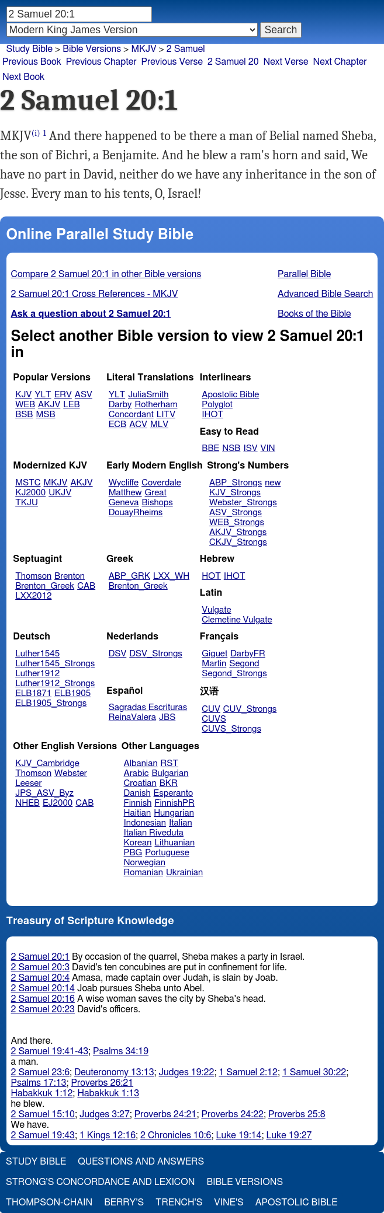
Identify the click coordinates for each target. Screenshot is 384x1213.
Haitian (137, 813)
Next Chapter (339, 62)
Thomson (33, 576)
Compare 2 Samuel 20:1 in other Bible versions (106, 274)
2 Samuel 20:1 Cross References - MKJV (94, 294)
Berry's (124, 1202)
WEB (25, 404)
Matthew (125, 492)
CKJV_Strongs (238, 542)
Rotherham (155, 404)
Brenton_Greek (44, 586)
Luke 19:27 (289, 1135)
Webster (70, 773)
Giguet (214, 653)
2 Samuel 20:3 (40, 967)
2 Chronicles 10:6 (175, 1135)
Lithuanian (174, 842)
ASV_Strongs (235, 512)
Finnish (138, 803)
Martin (214, 663)
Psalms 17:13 (39, 1083)
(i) (36, 133)
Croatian (140, 783)
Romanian (143, 872)
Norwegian (144, 862)
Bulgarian (169, 773)
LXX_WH (171, 576)
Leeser (28, 783)
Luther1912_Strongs (55, 683)
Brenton (69, 576)
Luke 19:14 (239, 1135)
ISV (250, 448)
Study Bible (29, 49)
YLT (42, 394)
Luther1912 (37, 673)
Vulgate (216, 610)
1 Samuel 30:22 (314, 1072)
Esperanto (173, 793)
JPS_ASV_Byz (44, 793)
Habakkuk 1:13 (108, 1093)
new (273, 482)
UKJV (60, 492)
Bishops (156, 502)
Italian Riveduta (154, 833)
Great (156, 492)
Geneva (124, 502)
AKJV (49, 404)
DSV (118, 653)
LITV (166, 414)
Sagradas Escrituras (148, 707)
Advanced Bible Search (325, 294)
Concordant (131, 414)
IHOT (212, 414)
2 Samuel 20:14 (43, 988)
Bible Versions (92, 49)
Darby (120, 404)
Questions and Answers (141, 1161)
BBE (210, 448)
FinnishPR (174, 803)
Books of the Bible (314, 314)
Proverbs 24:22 (232, 1114)
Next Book (23, 77)
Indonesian (145, 823)
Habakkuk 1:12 (42, 1093)
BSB (24, 414)
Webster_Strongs (243, 502)
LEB (71, 404)
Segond (244, 663)
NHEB (27, 803)
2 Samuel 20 (233, 62)
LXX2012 (33, 596)
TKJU (26, 502)
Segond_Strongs (234, 673)
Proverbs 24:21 (165, 1114)
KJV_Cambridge (47, 763)
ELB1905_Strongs (51, 703)
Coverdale (161, 482)
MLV (159, 424)
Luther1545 (37, 653)
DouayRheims (136, 512)
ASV (83, 394)
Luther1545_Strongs (55, 663)
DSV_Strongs (155, 653)
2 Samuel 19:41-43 (50, 1051)
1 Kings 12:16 (107, 1135)
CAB (86, 586)
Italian (180, 823)
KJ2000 (30, 492)
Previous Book (31, 62)
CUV (211, 709)
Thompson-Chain (49, 1202)
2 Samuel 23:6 (40, 1072)
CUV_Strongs (249, 709)
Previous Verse (172, 62)
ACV (138, 424)
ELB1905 (72, 693)
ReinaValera (132, 717)
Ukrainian (184, 872)
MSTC (27, 482)
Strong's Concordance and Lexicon (100, 1182)
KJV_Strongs (235, 492)
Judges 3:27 (104, 1114)
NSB (231, 448)
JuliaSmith (148, 394)
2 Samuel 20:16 (43, 999)
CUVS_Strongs (231, 729)
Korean (138, 842)
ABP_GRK (129, 576)
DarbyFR (247, 653)
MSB (45, 414)
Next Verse (286, 62)
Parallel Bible (304, 274)
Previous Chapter (101, 62)
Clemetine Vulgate (237, 620)
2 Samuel (186, 49)
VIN (268, 448)
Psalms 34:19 (120, 1051)
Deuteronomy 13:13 (114, 1072)
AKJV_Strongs (238, 532)
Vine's (228, 1202)
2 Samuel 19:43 (43, 1135)
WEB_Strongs (236, 522)
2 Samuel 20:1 (40, 957)
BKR (169, 783)
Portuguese (167, 852)
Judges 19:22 (187, 1072)
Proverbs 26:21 (102, 1083)
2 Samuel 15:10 (43, 1114)
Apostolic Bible (296, 1202)
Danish (137, 793)
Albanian (141, 763)
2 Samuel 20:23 (43, 1009)
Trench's (178, 1202)
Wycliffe (124, 482)
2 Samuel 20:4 (40, 978)
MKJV (143, 49)
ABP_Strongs (235, 482)
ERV (63, 394)
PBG (133, 852)
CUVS (214, 719)
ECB (117, 424)
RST (170, 763)
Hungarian (174, 813)
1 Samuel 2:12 (248, 1072)
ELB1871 (33, 693)
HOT (211, 576)
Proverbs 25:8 (297, 1114)
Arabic (136, 773)
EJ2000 (57, 803)
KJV (23, 394)
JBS (167, 717)
